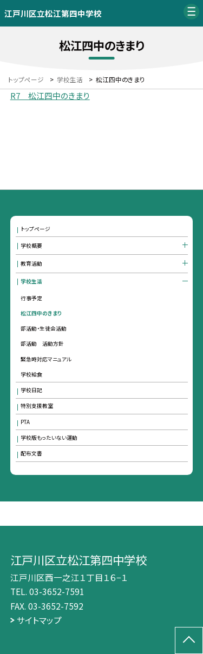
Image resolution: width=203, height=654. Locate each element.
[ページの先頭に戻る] (188, 640)
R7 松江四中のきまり (50, 95)
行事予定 (31, 298)
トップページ (35, 229)
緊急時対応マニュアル (46, 359)
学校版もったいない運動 (49, 437)
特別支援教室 (37, 405)
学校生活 (31, 281)
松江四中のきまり (41, 313)
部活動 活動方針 (42, 343)
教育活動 (31, 263)
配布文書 (31, 453)
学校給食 (31, 374)
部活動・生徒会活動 (44, 328)
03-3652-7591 (56, 591)
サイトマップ (39, 620)
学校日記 (31, 390)
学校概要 (31, 245)
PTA (25, 422)
